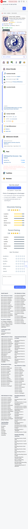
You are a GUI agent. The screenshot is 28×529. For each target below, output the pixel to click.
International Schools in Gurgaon (20, 360)
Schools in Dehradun (19, 375)
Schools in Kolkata (18, 373)
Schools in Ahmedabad (20, 387)
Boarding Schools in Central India (21, 444)
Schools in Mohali (18, 391)
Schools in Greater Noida (20, 384)
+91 (13, 116)
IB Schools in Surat (5, 384)
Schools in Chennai (19, 372)
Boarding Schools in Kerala (20, 425)
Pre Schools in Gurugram (20, 307)
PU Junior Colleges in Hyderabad (5, 326)
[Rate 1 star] (9, 22)
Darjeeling (3, 435)
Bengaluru (3, 426)
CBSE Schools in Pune (5, 348)
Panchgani (3, 430)
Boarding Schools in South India (20, 441)
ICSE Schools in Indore (6, 408)
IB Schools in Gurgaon (6, 371)
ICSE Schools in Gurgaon (6, 399)
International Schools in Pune (20, 354)
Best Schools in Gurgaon (6, 300)
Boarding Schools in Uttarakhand (19, 423)
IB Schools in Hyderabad (6, 368)
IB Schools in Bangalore (6, 380)
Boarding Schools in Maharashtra (19, 410)
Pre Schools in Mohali (19, 322)
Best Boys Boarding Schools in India (19, 457)
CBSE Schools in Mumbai (6, 342)
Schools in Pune (18, 376)
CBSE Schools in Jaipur (6, 352)
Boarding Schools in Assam (21, 402)
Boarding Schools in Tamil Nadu (20, 400)
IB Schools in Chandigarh (6, 386)
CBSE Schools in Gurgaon (6, 351)
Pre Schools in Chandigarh (20, 323)
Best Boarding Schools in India (20, 452)
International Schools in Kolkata (20, 352)
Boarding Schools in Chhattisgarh (19, 404)
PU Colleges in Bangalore (6, 321)
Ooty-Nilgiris (4, 433)
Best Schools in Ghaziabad (7, 315)
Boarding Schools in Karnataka (19, 412)
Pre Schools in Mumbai (19, 298)
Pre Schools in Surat (19, 319)
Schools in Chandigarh (19, 393)
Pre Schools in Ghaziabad (20, 310)
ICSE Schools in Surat (5, 415)
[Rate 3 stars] (12, 22)
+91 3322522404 (13, 118)
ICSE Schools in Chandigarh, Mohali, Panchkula (7, 419)
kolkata (8, 13)
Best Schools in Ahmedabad (7, 311)
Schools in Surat (18, 388)
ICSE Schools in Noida (6, 402)
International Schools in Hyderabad (20, 346)
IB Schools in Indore (5, 383)
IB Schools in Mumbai (5, 374)
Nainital (2, 429)
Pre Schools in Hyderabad (20, 300)
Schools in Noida (18, 382)
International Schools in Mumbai (20, 344)
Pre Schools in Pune (19, 306)
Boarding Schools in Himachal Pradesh (19, 418)
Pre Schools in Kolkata (19, 303)
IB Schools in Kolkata (5, 369)
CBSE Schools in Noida (6, 340)
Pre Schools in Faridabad (20, 309)
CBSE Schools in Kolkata (6, 346)
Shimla (2, 427)
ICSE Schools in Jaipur (5, 406)
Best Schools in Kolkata (6, 308)
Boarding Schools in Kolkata (21, 406)
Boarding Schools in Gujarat (21, 407)
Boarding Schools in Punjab (20, 432)
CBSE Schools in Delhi (5, 349)
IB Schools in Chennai (5, 378)
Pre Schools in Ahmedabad (20, 317)
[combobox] (12, 8)
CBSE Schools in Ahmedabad (4, 354)
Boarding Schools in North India (20, 439)
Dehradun (3, 432)
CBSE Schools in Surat (5, 356)
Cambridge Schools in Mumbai (6, 333)
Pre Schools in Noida (19, 312)
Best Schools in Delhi (5, 303)
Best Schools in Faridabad (6, 314)
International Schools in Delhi (20, 357)
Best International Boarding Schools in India (21, 463)
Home (5, 13)
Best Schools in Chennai (6, 305)
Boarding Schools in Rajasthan (19, 415)
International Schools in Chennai (20, 349)
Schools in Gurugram (19, 378)
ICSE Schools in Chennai (6, 417)
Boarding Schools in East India (20, 447)
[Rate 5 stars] (15, 22)
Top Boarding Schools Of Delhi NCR (20, 466)
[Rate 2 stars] (11, 22)
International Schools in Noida (20, 362)
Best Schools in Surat (5, 312)
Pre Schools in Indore (19, 320)
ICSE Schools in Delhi (5, 412)
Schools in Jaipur (18, 385)
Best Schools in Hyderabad (7, 306)
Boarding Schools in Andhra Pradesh (21, 427)
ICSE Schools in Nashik (6, 414)
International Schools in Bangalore (20, 341)
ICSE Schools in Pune (5, 403)
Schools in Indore (18, 390)
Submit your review (20, 287)
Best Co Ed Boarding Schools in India (19, 460)
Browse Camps (13, 1)
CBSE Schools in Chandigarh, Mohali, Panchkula (5, 361)
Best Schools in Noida (6, 302)
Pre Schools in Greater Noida (19, 314)
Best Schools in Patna (5, 317)
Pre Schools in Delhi (19, 297)
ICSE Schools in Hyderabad (7, 405)
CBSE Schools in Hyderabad (7, 343)
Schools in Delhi (18, 367)
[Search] (24, 8)
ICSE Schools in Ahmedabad (7, 411)
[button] (3, 62)
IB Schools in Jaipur (5, 377)
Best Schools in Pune (5, 309)
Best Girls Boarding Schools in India (21, 455)
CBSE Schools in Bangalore (7, 339)
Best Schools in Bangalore (6, 297)
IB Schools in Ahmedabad (6, 381)
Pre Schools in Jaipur (19, 316)
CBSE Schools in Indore (6, 358)
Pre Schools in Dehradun (20, 304)
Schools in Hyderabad (19, 370)
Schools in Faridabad (19, 379)
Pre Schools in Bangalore (20, 295)
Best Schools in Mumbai (6, 299)
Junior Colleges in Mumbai (6, 323)
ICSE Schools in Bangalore (6, 409)
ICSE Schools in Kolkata (6, 397)
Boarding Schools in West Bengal (20, 420)
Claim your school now (14, 188)
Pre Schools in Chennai (19, 301)
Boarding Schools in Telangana (19, 430)
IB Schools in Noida (5, 366)
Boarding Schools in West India (20, 449)
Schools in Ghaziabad (19, 381)
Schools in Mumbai (19, 369)
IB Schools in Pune (5, 375)
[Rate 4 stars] (14, 22)
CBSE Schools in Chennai (6, 345)
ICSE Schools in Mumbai (6, 400)
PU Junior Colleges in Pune (6, 324)
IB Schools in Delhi (5, 372)
